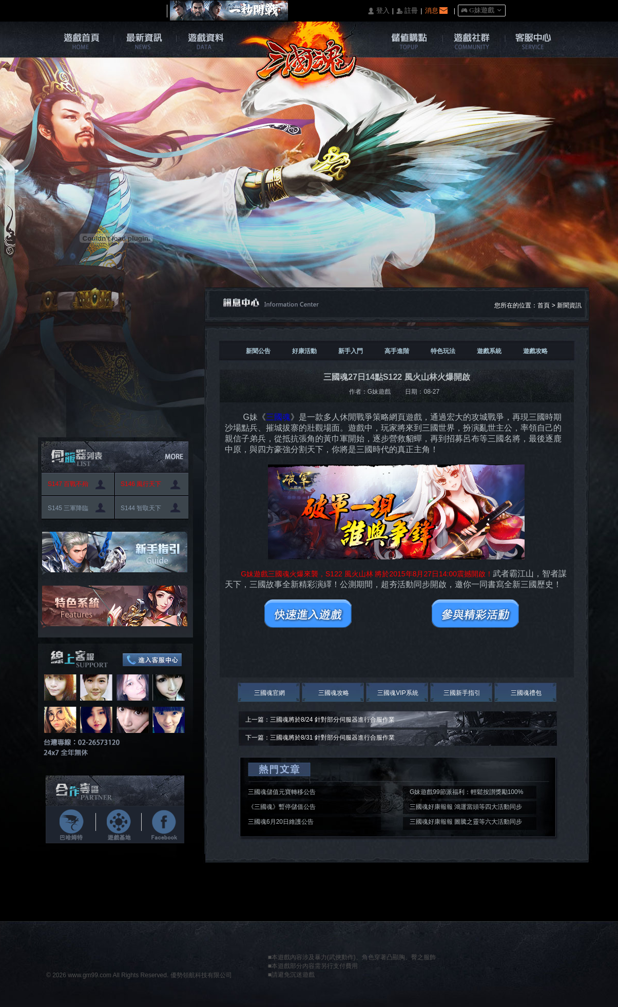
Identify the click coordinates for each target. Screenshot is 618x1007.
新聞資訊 (569, 305)
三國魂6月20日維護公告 (281, 821)
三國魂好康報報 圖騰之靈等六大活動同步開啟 (466, 823)
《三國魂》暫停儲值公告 (282, 806)
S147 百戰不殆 (68, 484)
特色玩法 (443, 351)
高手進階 (396, 351)
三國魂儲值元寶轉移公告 (282, 792)
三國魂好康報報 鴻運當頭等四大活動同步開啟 (466, 808)
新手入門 (350, 351)
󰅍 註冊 (407, 11)
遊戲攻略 (535, 351)
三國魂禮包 (526, 692)
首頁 (543, 305)
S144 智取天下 (141, 508)
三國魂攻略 (333, 692)
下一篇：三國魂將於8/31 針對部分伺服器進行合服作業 (320, 737)
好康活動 (304, 351)
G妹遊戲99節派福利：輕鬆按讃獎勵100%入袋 (466, 793)
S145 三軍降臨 (68, 508)
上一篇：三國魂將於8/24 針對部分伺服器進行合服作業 (320, 719)
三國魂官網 (269, 692)
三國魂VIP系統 (397, 692)
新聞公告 (258, 351)
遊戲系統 (489, 351)
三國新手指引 (461, 692)
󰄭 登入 (378, 11)
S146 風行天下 (141, 484)
